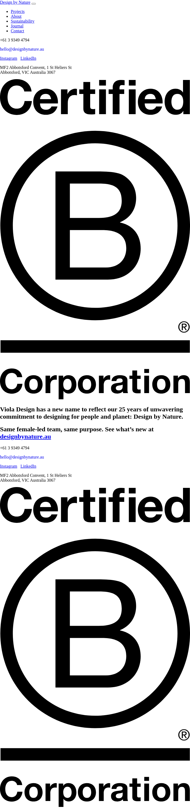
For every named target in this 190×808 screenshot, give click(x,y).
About (16, 16)
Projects (18, 11)
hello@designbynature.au (22, 49)
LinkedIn (28, 58)
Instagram (8, 58)
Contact (17, 31)
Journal (17, 26)
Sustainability (22, 21)
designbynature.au (25, 436)
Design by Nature (15, 2)
